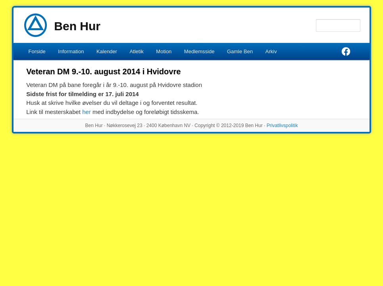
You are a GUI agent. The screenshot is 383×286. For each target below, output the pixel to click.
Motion (163, 51)
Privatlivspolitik (282, 125)
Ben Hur (77, 26)
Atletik (136, 51)
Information (71, 51)
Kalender (106, 51)
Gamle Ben (240, 51)
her (86, 111)
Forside (36, 51)
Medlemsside (199, 51)
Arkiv (271, 51)
